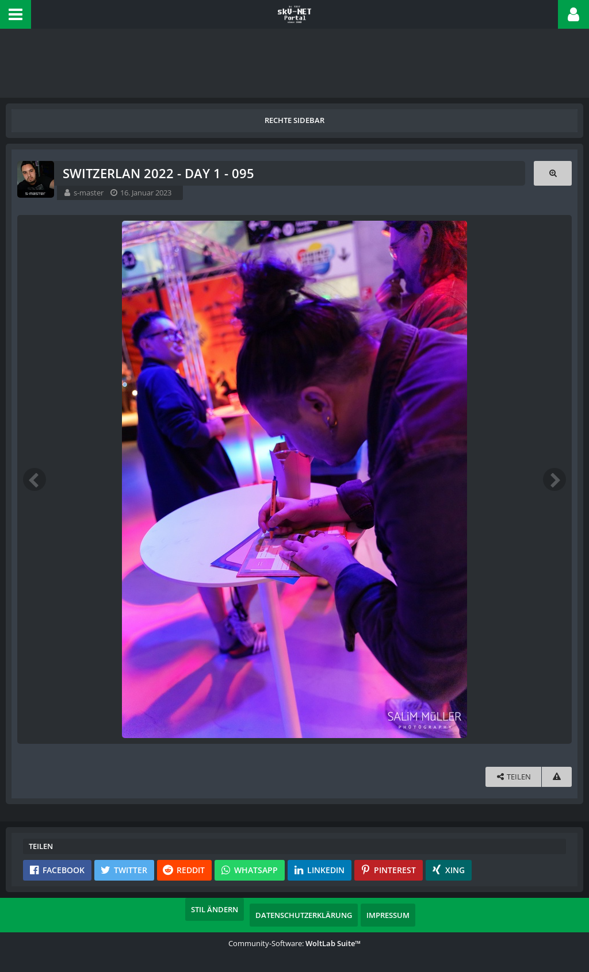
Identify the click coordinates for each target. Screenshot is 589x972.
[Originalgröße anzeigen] (553, 173)
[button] (15, 14)
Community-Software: (294, 943)
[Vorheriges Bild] (34, 479)
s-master (89, 192)
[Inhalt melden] (557, 777)
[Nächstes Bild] (554, 479)
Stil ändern (214, 909)
